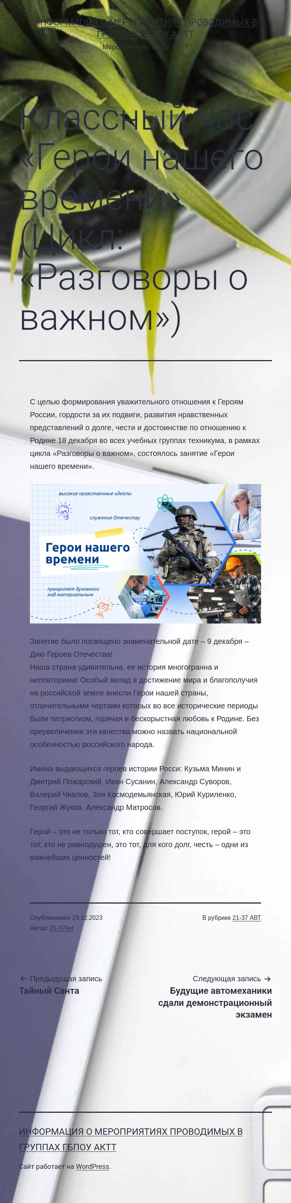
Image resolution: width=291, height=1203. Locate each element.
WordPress (92, 1166)
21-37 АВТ (247, 918)
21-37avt (62, 928)
